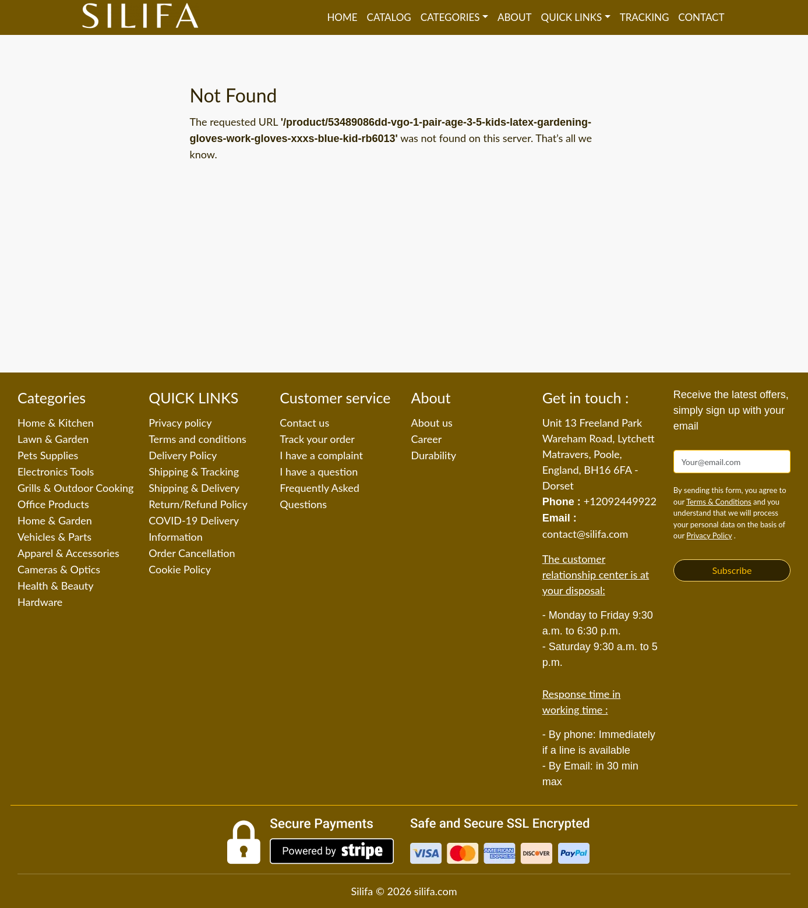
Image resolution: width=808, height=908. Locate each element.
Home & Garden (54, 520)
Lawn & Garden (53, 438)
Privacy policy (180, 422)
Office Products (53, 504)
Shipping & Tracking (194, 471)
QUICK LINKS (571, 17)
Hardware (39, 601)
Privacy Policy (709, 535)
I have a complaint (321, 455)
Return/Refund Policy (198, 504)
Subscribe (731, 570)
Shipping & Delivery (194, 487)
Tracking (644, 17)
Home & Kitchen (55, 422)
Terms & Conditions (718, 501)
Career (426, 438)
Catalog (389, 17)
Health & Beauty (55, 585)
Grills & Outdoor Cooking (75, 487)
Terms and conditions (197, 438)
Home (342, 17)
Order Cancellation (192, 553)
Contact (701, 17)
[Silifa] (140, 17)
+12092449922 (620, 501)
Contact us (304, 422)
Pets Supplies (47, 455)
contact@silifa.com (585, 533)
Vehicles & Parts (54, 536)
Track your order (317, 438)
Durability (434, 455)
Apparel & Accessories (68, 553)
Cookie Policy (180, 569)
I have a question (319, 471)
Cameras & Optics (58, 569)
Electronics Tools (55, 471)
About (514, 17)
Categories (450, 17)
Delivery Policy (183, 455)
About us (432, 422)
